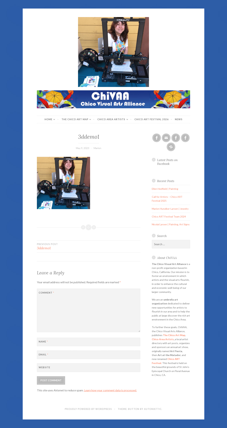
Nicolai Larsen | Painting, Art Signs (171, 224)
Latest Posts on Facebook (167, 162)
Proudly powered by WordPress (88, 409)
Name (43, 341)
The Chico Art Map (75, 119)
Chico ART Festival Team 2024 (169, 216)
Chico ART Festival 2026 (151, 119)
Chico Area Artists (111, 119)
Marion (97, 148)
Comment (46, 292)
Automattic (153, 409)
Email (43, 354)
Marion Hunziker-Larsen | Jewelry (170, 208)
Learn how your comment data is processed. (110, 390)
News (178, 119)
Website (44, 367)
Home (48, 119)
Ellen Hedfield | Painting (165, 188)
